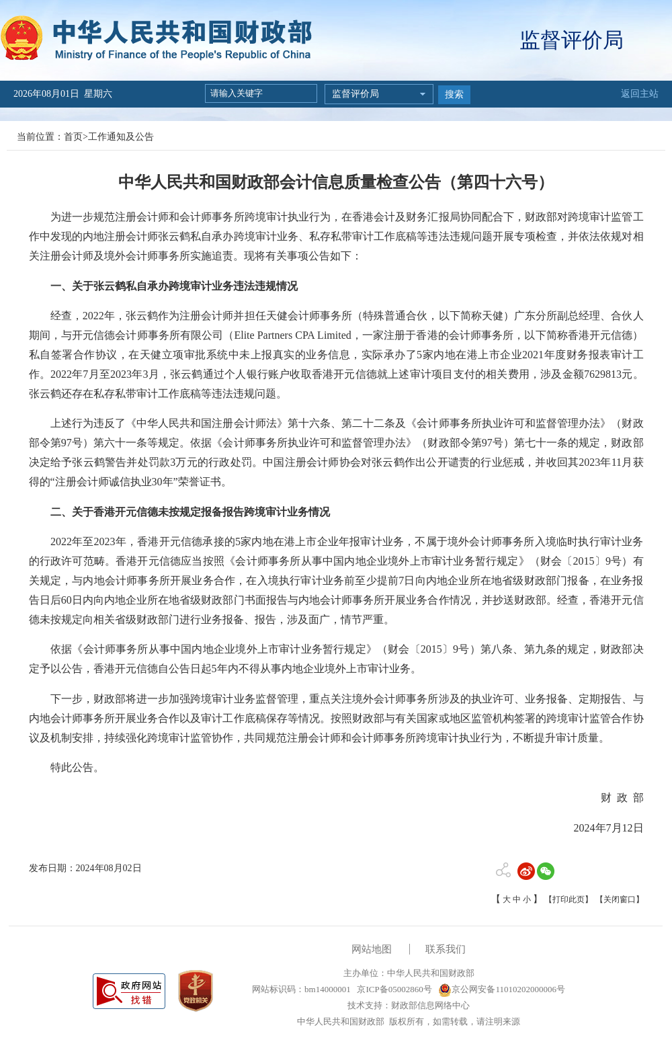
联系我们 (445, 949)
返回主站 (640, 94)
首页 (73, 137)
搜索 (454, 94)
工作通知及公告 (121, 137)
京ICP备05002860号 (393, 989)
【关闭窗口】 (619, 899)
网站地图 (371, 949)
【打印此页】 (568, 899)
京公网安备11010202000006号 (501, 989)
